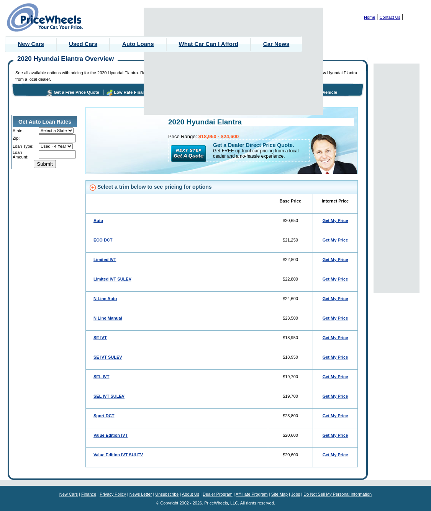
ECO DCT (103, 240)
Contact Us (390, 17)
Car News (276, 44)
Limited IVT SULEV (112, 279)
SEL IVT (101, 376)
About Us (190, 494)
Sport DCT (103, 415)
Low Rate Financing (134, 92)
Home (369, 17)
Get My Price (335, 220)
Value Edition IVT (110, 435)
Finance (88, 494)
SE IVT (100, 337)
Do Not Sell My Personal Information (337, 494)
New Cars (31, 44)
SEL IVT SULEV (109, 396)
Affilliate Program (252, 494)
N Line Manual (107, 318)
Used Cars (83, 44)
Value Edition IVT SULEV (118, 454)
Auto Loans (138, 44)
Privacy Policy (113, 494)
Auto (98, 220)
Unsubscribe (167, 494)
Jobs (295, 494)
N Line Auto (105, 298)
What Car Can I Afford (208, 44)
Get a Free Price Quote (76, 92)
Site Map (279, 494)
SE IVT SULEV (107, 357)
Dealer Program (218, 494)
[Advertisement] (233, 61)
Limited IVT (104, 259)
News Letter (140, 494)
